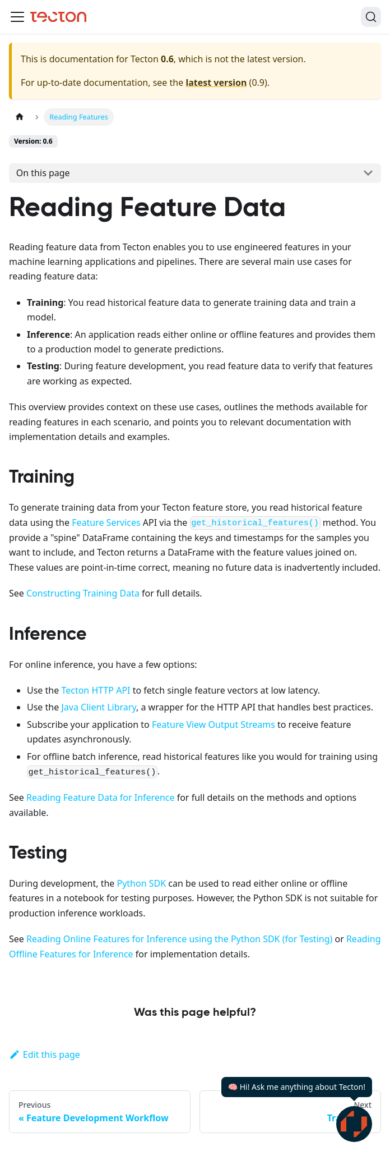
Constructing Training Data (83, 593)
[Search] (371, 17)
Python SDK (141, 883)
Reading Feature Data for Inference (100, 797)
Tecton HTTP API (95, 690)
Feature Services (106, 522)
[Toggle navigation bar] (17, 16)
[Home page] (19, 117)
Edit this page (44, 1054)
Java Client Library (98, 707)
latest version (216, 82)
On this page (43, 173)
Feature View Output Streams (213, 724)
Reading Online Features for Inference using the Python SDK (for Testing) (179, 939)
